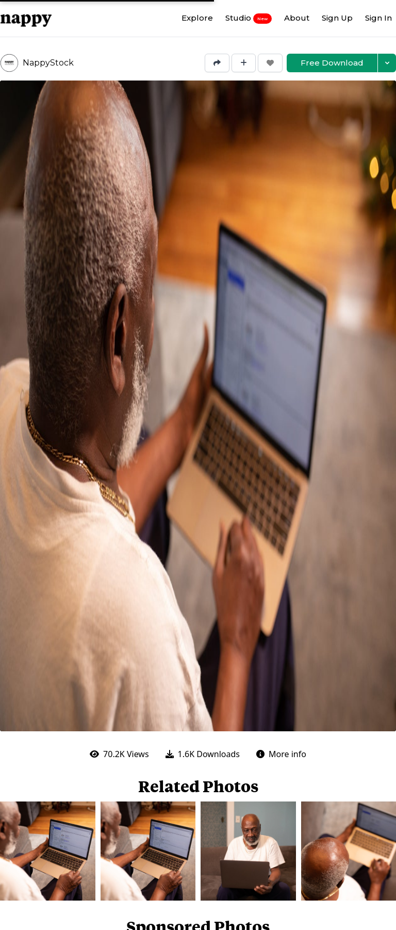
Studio (248, 18)
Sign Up (337, 18)
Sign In (378, 18)
